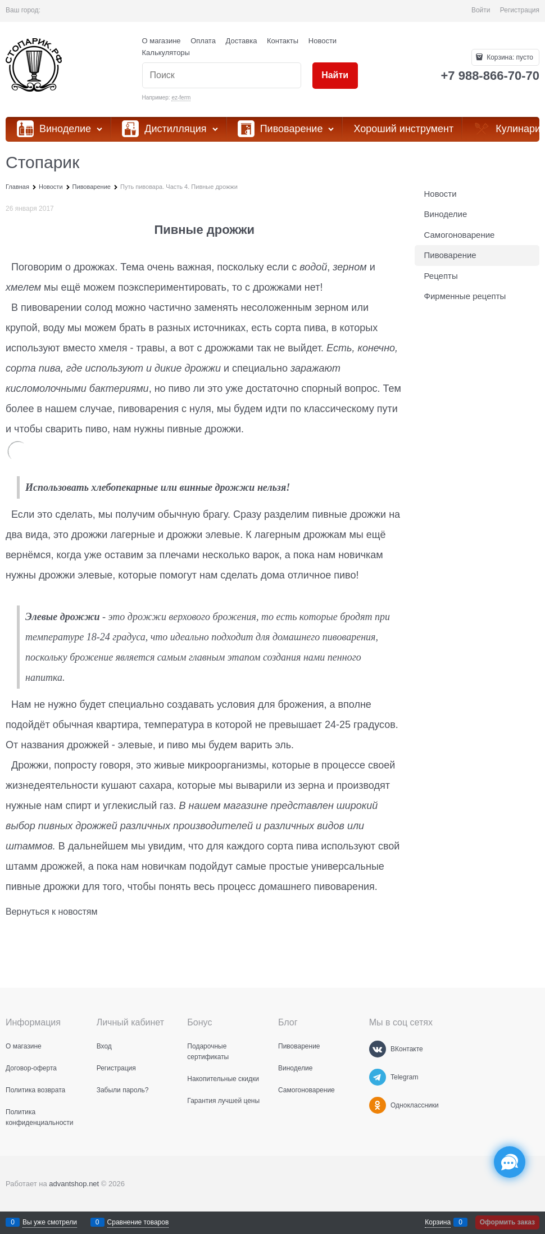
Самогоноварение (459, 234)
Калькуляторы (166, 52)
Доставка (241, 41)
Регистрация (519, 10)
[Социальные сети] (509, 1162)
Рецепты (441, 276)
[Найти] (335, 75)
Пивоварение (450, 255)
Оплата (203, 41)
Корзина (438, 1222)
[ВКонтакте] (377, 1049)
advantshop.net (74, 1183)
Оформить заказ (507, 1222)
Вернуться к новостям (51, 911)
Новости (322, 41)
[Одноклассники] (377, 1105)
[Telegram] (377, 1077)
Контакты (282, 41)
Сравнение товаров (138, 1222)
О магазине (161, 41)
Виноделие (445, 214)
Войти (480, 10)
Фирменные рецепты (465, 296)
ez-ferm (180, 97)
